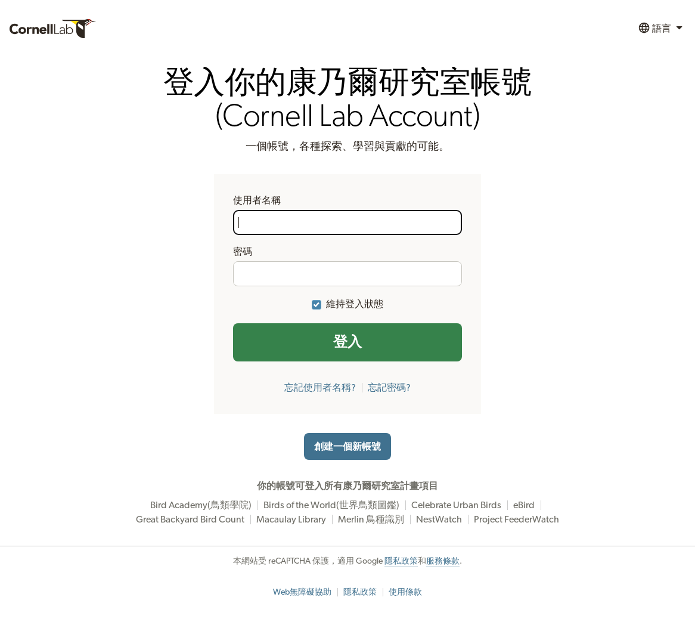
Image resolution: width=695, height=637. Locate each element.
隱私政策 (401, 561)
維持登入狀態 (354, 304)
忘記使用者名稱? (320, 387)
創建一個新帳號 (347, 447)
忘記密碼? (389, 387)
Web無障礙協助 (302, 592)
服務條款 (443, 561)
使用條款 (405, 592)
